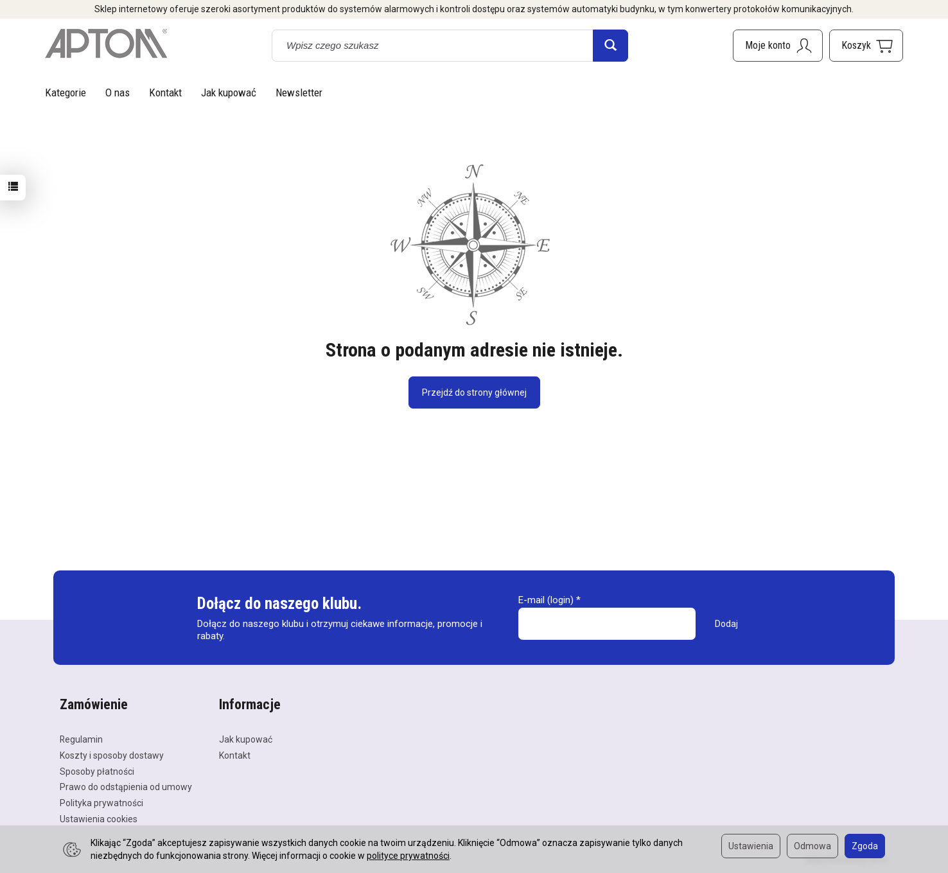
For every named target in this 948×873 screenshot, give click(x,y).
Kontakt (165, 92)
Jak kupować (228, 92)
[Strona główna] (106, 43)
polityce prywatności (408, 856)
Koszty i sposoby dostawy (112, 755)
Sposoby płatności (97, 771)
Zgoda (865, 846)
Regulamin (81, 739)
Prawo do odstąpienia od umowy (126, 787)
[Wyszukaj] (610, 46)
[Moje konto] (778, 46)
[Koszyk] (866, 46)
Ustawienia (750, 846)
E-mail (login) (546, 600)
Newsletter (299, 92)
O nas (117, 92)
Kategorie (65, 92)
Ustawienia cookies (98, 819)
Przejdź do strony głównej (474, 392)
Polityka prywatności (101, 803)
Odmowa (812, 846)
